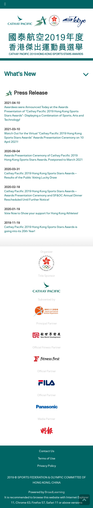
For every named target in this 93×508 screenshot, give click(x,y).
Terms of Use (46, 458)
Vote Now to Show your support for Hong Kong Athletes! (41, 213)
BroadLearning (55, 492)
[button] (46, 74)
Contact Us (46, 451)
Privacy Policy (46, 466)
